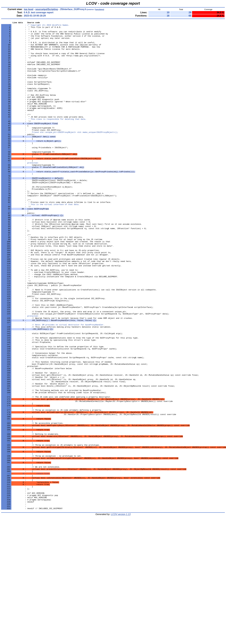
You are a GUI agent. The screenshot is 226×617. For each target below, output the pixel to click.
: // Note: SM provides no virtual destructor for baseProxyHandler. (53, 385)
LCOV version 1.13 (120, 612)
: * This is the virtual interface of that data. (40, 241)
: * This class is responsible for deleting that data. (43, 138)
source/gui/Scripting (46, 9)
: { (14, 249)
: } (17, 204)
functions (99, 9)
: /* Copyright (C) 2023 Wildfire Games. (35, 25)
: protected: (20, 191)
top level (28, 9)
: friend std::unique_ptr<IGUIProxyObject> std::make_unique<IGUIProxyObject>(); (59, 154)
